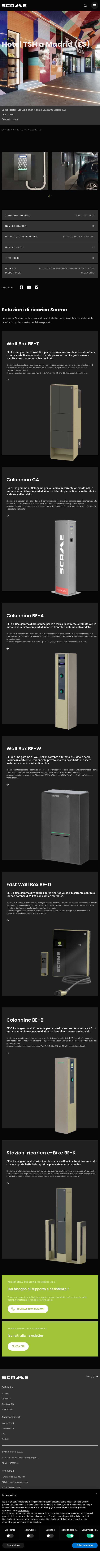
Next (58, 195)
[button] (96, 1493)
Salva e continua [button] (85, 1545)
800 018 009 (19, 1477)
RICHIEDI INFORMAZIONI (30, 1308)
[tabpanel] (25, 171)
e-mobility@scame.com (18, 1482)
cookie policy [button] (23, 1510)
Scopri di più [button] (13, 1545)
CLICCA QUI (18, 1346)
